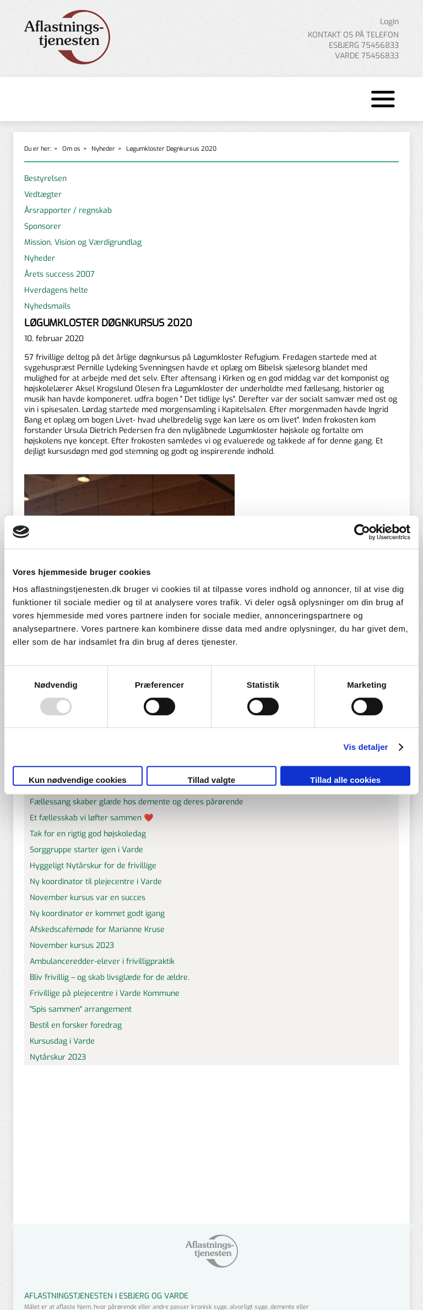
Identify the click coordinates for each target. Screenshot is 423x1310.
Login (389, 22)
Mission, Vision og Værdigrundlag (83, 242)
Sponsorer (42, 226)
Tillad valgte (211, 780)
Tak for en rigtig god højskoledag (88, 834)
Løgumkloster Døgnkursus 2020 (171, 149)
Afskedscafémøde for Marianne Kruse (97, 929)
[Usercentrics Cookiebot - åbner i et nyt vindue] (362, 532)
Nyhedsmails (47, 306)
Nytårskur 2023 (58, 1057)
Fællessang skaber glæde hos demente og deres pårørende (136, 802)
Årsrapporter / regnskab (68, 210)
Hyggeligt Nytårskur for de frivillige (93, 865)
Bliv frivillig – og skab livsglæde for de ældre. (109, 977)
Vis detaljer (366, 747)
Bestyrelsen (45, 178)
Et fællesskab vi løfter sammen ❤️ (91, 818)
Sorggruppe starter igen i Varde (86, 850)
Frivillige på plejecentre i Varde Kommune (105, 993)
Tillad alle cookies (345, 780)
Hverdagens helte (56, 290)
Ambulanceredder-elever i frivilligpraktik (102, 961)
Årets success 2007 (59, 274)
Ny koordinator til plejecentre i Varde (96, 881)
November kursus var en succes (87, 897)
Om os (71, 149)
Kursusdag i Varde (62, 1041)
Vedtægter (43, 194)
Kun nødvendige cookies (78, 780)
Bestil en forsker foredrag (76, 1025)
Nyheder (103, 149)
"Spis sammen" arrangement (81, 1009)
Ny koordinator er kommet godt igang (97, 913)
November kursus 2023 (72, 945)
